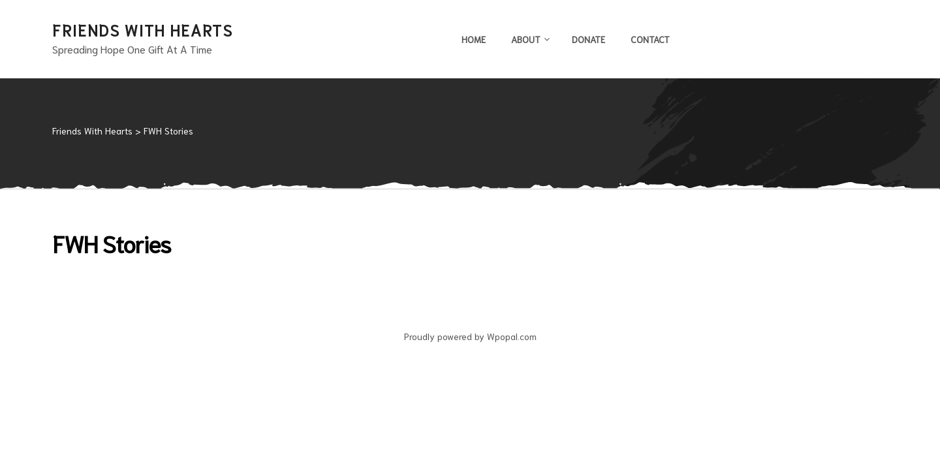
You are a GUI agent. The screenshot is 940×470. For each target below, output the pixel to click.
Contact (650, 39)
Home (474, 39)
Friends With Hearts (142, 29)
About (528, 39)
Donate (588, 39)
